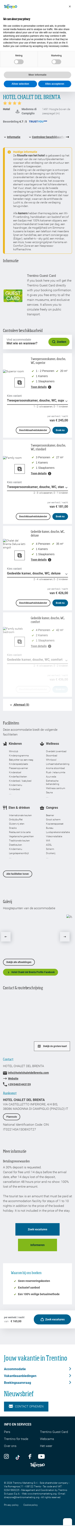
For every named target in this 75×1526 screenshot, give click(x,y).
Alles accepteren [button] (54, 83)
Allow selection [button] (20, 83)
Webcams (47, 1439)
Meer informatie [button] (37, 74)
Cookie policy (30, 1505)
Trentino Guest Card (54, 1432)
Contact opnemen (26, 1406)
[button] (70, 6)
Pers (7, 1432)
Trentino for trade (16, 1439)
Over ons (10, 1446)
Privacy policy (11, 1505)
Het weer (46, 1446)
